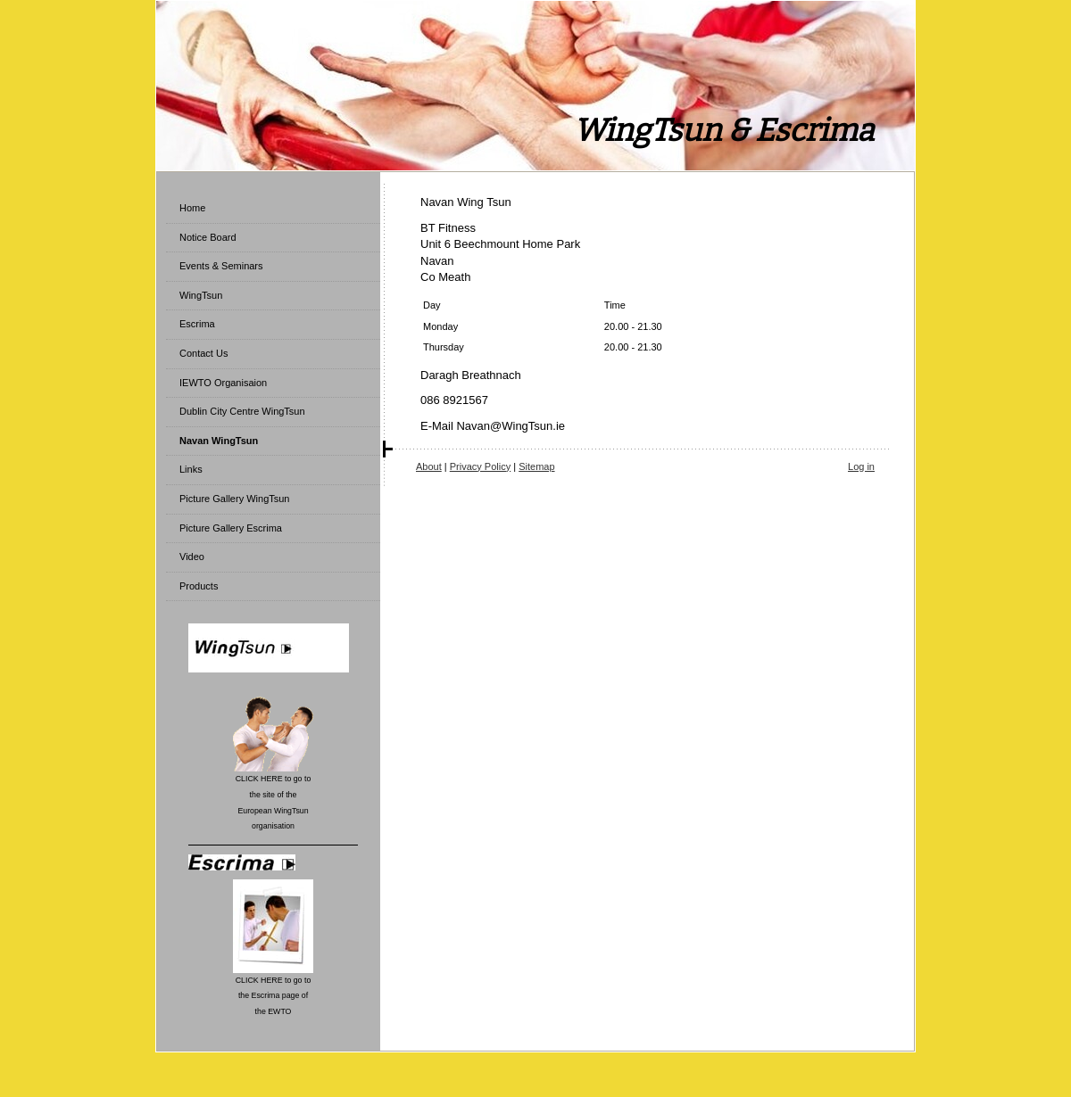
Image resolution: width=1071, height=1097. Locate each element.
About (429, 466)
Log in (861, 466)
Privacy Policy (480, 466)
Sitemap (536, 466)
